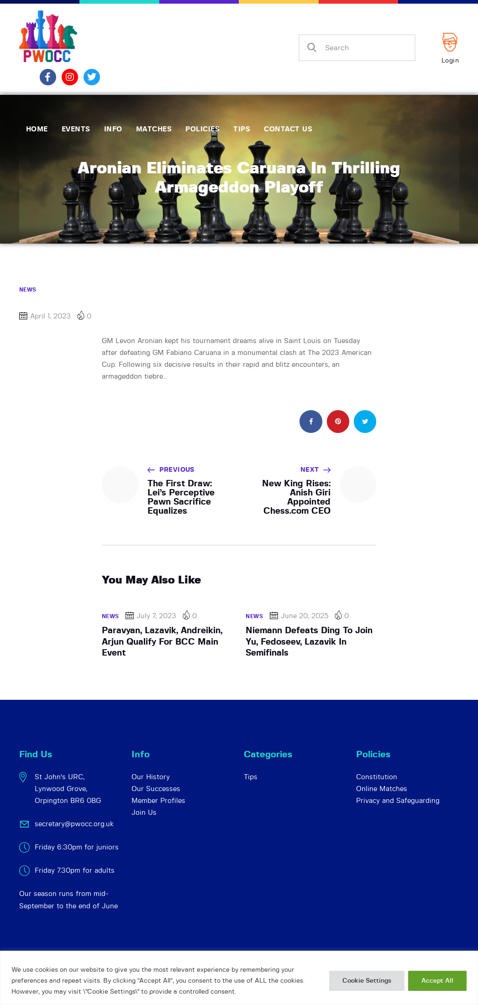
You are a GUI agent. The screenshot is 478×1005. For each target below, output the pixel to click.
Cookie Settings (366, 981)
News (28, 289)
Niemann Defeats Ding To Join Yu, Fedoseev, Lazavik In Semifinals (309, 641)
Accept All (437, 981)
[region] (239, 978)
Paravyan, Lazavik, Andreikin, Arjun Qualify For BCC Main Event (162, 641)
